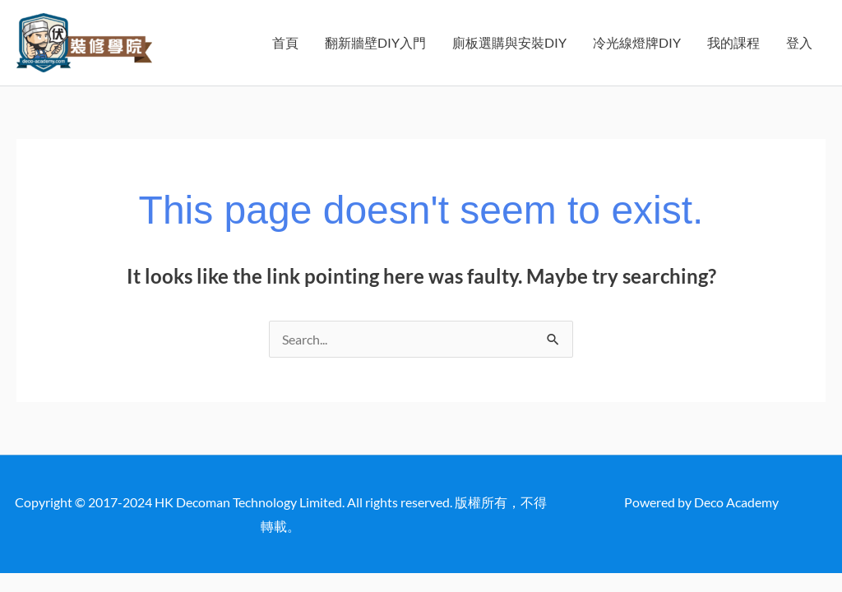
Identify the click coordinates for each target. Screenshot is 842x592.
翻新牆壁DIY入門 (375, 42)
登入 (799, 42)
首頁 (285, 42)
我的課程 (733, 42)
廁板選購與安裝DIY (509, 42)
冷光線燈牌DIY (637, 42)
